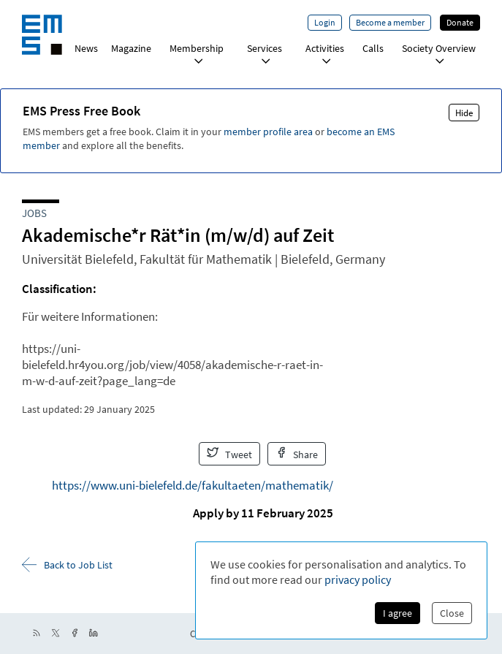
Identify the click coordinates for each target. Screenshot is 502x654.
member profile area (268, 131)
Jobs (34, 213)
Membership (197, 53)
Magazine (131, 48)
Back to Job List (67, 564)
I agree (397, 613)
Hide (464, 112)
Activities (324, 53)
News (86, 48)
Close (452, 613)
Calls (373, 48)
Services (264, 53)
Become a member (390, 23)
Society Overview (439, 53)
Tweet (229, 453)
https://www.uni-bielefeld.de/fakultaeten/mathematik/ (192, 485)
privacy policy (357, 579)
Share (297, 453)
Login (324, 23)
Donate (460, 23)
